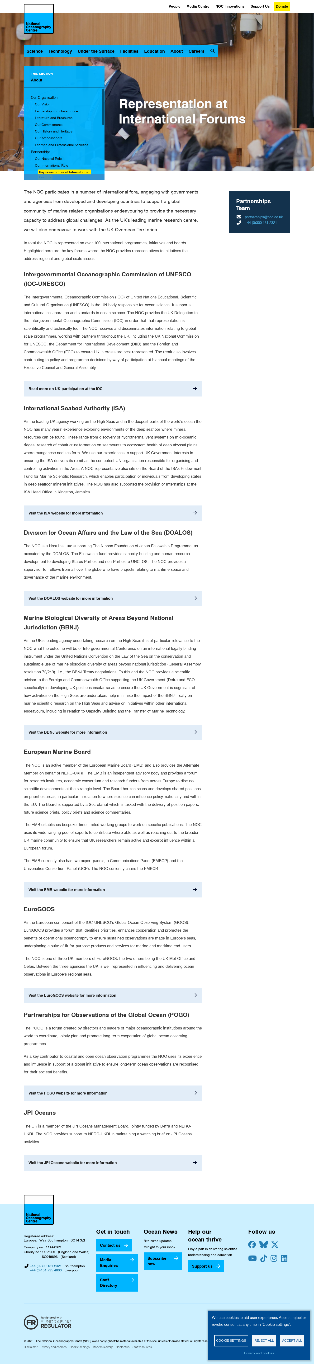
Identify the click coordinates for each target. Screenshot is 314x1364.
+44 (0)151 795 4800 (46, 1270)
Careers (197, 51)
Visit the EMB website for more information (67, 889)
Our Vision (43, 104)
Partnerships (41, 152)
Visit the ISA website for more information (66, 513)
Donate (282, 6)
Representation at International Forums (64, 174)
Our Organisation (44, 97)
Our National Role (48, 158)
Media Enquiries (109, 1262)
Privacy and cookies (54, 1347)
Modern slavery (103, 1347)
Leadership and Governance (56, 111)
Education (154, 51)
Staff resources (142, 1347)
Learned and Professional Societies (61, 145)
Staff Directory (108, 1283)
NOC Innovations (230, 6)
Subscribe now (156, 1261)
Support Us (260, 6)
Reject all (264, 1340)
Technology (60, 51)
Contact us (110, 1245)
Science (35, 51)
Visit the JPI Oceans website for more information (73, 1163)
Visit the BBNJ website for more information (68, 732)
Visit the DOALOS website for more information (71, 598)
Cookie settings (80, 1347)
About (177, 51)
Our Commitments (48, 125)
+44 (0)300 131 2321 (261, 223)
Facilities (129, 51)
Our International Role (51, 165)
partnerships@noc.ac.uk (264, 217)
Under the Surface (96, 51)
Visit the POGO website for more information (68, 1093)
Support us (202, 1266)
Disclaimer (31, 1347)
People (175, 6)
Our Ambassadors (48, 138)
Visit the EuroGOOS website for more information (72, 995)
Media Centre (197, 6)
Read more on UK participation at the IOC (66, 389)
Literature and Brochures (53, 118)
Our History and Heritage (53, 131)
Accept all (292, 1340)
